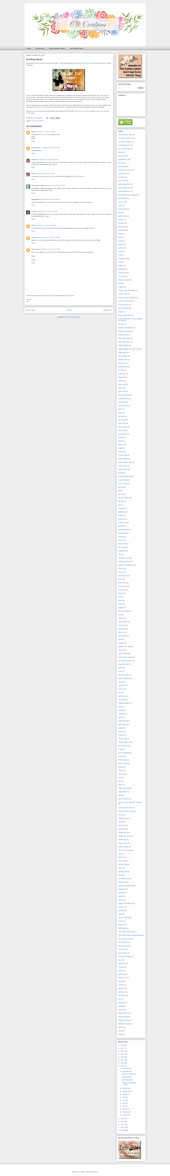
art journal (121, 180)
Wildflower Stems (124, 1024)
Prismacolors (122, 760)
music (120, 671)
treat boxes (122, 963)
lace (119, 597)
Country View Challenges (126, 290)
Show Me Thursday (124, 850)
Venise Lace (122, 978)
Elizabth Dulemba (124, 395)
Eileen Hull (122, 391)
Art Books (121, 177)
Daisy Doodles (123, 308)
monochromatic (123, 664)
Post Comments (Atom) (73, 317)
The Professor (123, 942)
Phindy (120, 735)
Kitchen (120, 593)
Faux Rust (121, 430)
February (125, 1112)
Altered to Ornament (129, 1074)
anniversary (122, 166)
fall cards (121, 416)
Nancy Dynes (35, 249)
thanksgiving (122, 928)
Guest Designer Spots (57, 48)
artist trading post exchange (127, 195)
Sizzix (120, 854)
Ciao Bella (121, 276)
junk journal (122, 583)
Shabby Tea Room (124, 836)
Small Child (122, 861)
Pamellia (34, 211)
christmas (121, 273)
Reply (33, 141)
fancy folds (122, 420)
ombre (120, 707)
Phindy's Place (123, 742)
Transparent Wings (124, 956)
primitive (121, 756)
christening (122, 269)
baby (120, 205)
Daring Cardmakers (124, 315)
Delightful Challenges (125, 328)
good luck (121, 519)
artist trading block (124, 184)
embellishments (123, 398)
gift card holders (123, 498)
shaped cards (122, 843)
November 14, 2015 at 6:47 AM (47, 211)
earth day (121, 381)
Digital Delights (123, 345)
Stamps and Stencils (87, 63)
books (120, 234)
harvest (120, 540)
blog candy (122, 227)
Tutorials (121, 967)
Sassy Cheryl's (123, 799)
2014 (122, 1118)
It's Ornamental (127, 1080)
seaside (120, 822)
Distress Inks (122, 359)
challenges (122, 258)
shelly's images (123, 847)
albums (120, 152)
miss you (121, 650)
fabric (120, 409)
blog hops (121, 230)
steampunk (122, 889)
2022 (122, 1045)
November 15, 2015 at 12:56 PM (46, 225)
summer (121, 907)
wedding (121, 1006)
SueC (33, 225)
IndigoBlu (121, 551)
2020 (122, 1051)
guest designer (123, 529)
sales (120, 795)
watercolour (122, 995)
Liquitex (120, 607)
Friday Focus (122, 469)
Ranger (120, 767)
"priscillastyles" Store (125, 134)
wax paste (121, 1002)
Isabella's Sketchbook (125, 565)
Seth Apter (121, 829)
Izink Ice (121, 572)
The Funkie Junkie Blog (126, 932)
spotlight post (122, 871)
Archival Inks (122, 173)
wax (119, 999)
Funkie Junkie (123, 480)
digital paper (122, 352)
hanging (121, 537)
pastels (120, 728)
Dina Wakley (122, 356)
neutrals (121, 682)
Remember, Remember (40, 107)
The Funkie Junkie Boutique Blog (129, 935)
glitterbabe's (122, 512)
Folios (120, 448)
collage (120, 287)
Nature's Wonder (124, 678)
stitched (120, 896)
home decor (122, 544)
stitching (121, 900)
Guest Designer (104, 111)
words (120, 1034)
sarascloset (35, 237)
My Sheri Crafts (123, 675)
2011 (122, 1127)
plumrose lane (123, 746)
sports (120, 868)
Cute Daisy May (123, 304)
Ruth (33, 173)
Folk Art (120, 452)
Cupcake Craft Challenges (127, 297)
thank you (121, 924)
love (119, 614)
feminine (121, 437)
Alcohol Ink (122, 156)
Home (29, 48)
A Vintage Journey (124, 145)
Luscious (121, 618)
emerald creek (123, 405)
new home (121, 685)
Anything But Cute (124, 170)
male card (121, 625)
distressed (121, 363)
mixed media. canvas (125, 657)
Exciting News (127, 1077)
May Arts (121, 632)
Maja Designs (123, 622)
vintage (120, 988)
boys (120, 237)
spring (120, 875)
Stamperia (121, 882)
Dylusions (121, 377)
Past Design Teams (76, 48)
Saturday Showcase (125, 808)
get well (120, 487)
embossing (122, 402)
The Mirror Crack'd (124, 939)
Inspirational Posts (124, 561)
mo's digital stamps (124, 661)
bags (120, 212)
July (124, 1097)
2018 (122, 1057)
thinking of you (123, 946)
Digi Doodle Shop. (124, 342)
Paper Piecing (123, 721)
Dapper (120, 312)
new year (121, 689)
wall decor (121, 992)
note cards (121, 699)
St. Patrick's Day (123, 878)
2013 (122, 1121)
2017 (122, 1060)
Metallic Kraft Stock (124, 646)
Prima (120, 749)
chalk (120, 255)
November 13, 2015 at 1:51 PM (45, 173)
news (120, 692)
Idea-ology (121, 547)
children (121, 265)
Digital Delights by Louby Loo (128, 349)
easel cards (122, 384)
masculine (121, 629)
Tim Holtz (121, 949)
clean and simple (124, 280)
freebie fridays (123, 459)
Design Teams (123, 335)
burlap (120, 241)
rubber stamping (123, 788)
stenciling (121, 893)
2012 (122, 1124)
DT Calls (121, 370)
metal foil (121, 643)
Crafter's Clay (122, 294)
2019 (122, 1054)
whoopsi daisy (123, 1017)
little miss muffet (123, 611)
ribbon (120, 785)
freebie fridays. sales (125, 462)
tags (119, 914)
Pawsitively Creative (38, 185)
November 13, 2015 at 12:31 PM (48, 159)
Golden (120, 515)
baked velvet (122, 216)
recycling (121, 774)
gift (119, 490)
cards (120, 251)
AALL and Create (124, 149)
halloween (121, 533)
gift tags (121, 501)
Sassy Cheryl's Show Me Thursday (130, 802)
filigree (120, 441)
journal (120, 579)
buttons (120, 244)
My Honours (40, 48)
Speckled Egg (123, 864)
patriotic (121, 731)
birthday (121, 223)
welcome (121, 1010)
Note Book (121, 696)
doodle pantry (123, 367)
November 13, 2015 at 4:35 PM (55, 185)
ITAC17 (120, 568)
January (125, 1115)
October (125, 1088)
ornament (121, 714)
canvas (120, 248)
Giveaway (121, 508)
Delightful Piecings (124, 331)
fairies (120, 413)
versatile (121, 981)
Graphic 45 (122, 522)
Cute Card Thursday (125, 301)
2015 (122, 1066)
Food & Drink (122, 455)
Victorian (121, 985)
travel (120, 960)
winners (120, 1027)
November (126, 1071)
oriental (120, 710)
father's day (122, 423)
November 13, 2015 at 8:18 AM (46, 132)
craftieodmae (35, 147)
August (125, 1094)
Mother (120, 668)
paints (120, 717)
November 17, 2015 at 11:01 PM (50, 237)
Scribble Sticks (123, 818)
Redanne (34, 159)
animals (120, 163)
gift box (120, 494)
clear (120, 283)
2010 (122, 1130)
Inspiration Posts (124, 558)
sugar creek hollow (124, 903)
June (124, 1100)
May (124, 1103)
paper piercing (123, 724)
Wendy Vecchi (123, 1013)
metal (120, 639)
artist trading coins (124, 191)
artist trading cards (124, 188)
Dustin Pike (122, 374)
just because (122, 586)
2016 (122, 1063)
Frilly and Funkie (123, 476)
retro (119, 781)
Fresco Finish (122, 466)
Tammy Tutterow (123, 917)
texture (120, 921)
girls (119, 505)
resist (120, 777)
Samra (33, 132)
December (126, 1068)
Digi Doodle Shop (124, 338)
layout (120, 600)
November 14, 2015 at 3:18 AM (49, 199)
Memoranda (122, 636)
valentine (121, 974)
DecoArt (121, 324)
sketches (121, 857)
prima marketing (123, 753)
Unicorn (120, 971)
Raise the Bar (123, 763)
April (124, 1106)
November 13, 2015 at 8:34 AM (50, 147)
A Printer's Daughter (125, 142)
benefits (121, 219)
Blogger (95, 1172)
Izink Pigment (122, 576)
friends (120, 473)
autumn (120, 202)
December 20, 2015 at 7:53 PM (50, 249)
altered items (122, 159)
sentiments (122, 825)
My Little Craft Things (82, 111)
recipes (120, 770)
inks (119, 554)
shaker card (122, 839)
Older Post (107, 310)
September (126, 1091)
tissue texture (122, 953)
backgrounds (122, 209)
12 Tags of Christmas (125, 138)
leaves (120, 604)
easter (120, 388)
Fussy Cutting (123, 483)
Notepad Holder (123, 703)
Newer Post (30, 310)
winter (120, 1031)
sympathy (121, 910)
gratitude (121, 526)
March (124, 1109)
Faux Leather (122, 427)
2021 (122, 1048)
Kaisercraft (122, 590)
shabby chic (122, 832)
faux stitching (122, 434)
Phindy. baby (122, 738)
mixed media (122, 653)
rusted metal (122, 792)
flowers (120, 444)
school (120, 815)
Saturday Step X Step (125, 811)
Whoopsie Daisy (123, 1020)
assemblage (122, 198)
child (119, 262)
